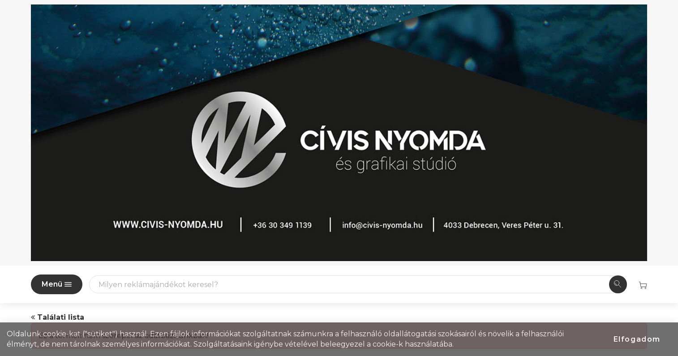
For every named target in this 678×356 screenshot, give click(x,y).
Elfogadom (637, 339)
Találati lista (57, 317)
